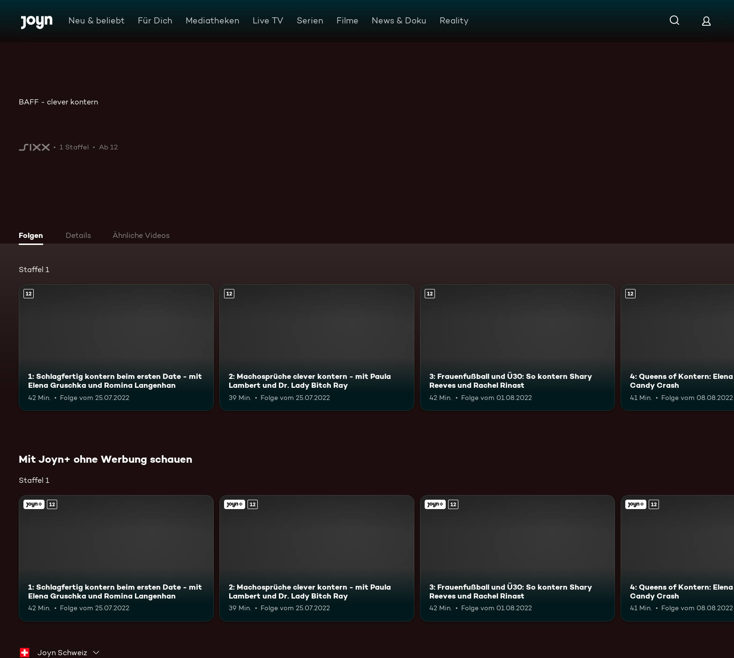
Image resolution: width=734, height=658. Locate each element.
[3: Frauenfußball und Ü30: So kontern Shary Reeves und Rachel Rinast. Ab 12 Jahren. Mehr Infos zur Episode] (517, 347)
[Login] (706, 21)
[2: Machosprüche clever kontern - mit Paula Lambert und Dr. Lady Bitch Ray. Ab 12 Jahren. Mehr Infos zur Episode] (316, 347)
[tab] (33, 236)
